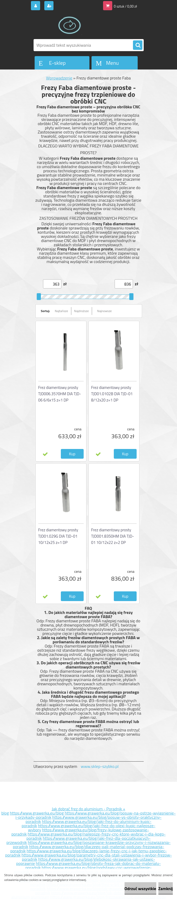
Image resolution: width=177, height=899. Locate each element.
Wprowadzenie (59, 78)
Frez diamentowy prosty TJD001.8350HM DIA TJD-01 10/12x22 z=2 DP (112, 536)
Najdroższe (81, 310)
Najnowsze (104, 310)
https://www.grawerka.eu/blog (37, 813)
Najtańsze (61, 310)
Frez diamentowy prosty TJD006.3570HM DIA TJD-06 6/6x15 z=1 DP (59, 393)
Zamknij (165, 888)
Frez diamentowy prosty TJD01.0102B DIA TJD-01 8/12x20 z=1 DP (112, 393)
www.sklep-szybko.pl (100, 766)
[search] (137, 45)
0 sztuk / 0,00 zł (125, 6)
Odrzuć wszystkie (140, 888)
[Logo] (70, 25)
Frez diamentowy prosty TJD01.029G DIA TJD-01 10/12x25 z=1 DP (58, 536)
